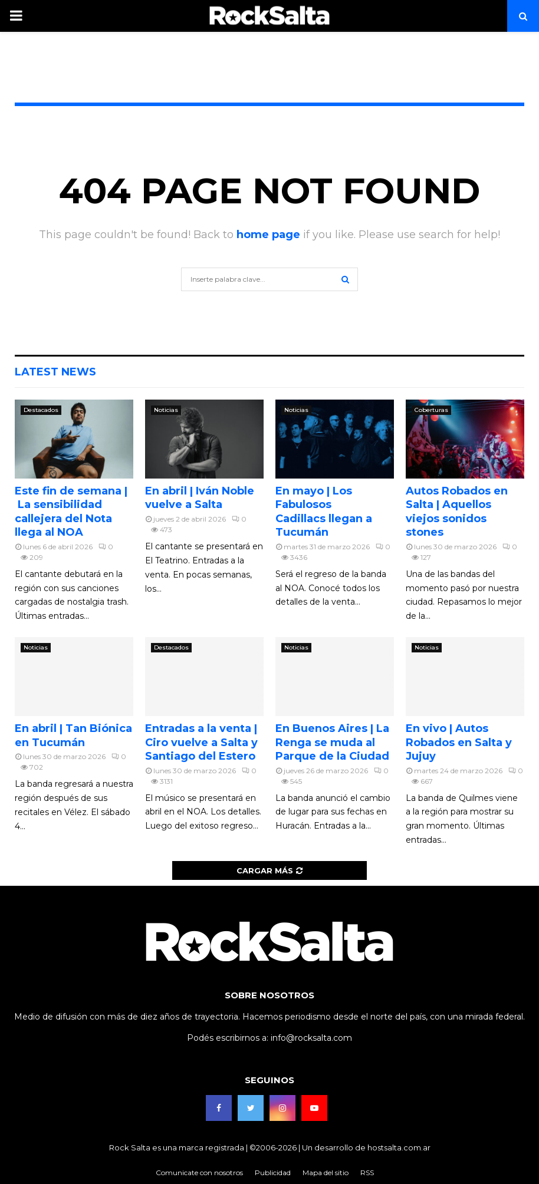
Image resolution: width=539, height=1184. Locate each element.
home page (268, 234)
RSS (367, 1172)
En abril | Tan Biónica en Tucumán (73, 735)
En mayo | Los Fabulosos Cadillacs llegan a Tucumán (323, 511)
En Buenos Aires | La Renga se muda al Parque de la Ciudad (332, 742)
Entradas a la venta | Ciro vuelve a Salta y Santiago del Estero (201, 742)
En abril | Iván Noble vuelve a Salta (199, 497)
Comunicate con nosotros (199, 1172)
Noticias (166, 410)
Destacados (41, 410)
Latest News (55, 371)
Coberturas (431, 410)
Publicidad (273, 1172)
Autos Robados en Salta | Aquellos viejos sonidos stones (457, 511)
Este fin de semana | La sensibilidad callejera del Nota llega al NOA (71, 511)
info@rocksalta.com (311, 1038)
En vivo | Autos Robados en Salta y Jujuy (459, 742)
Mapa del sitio (326, 1172)
